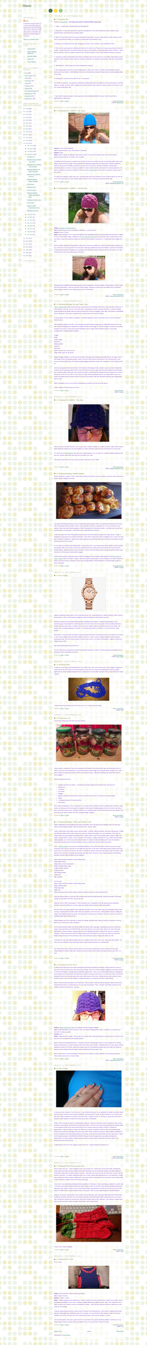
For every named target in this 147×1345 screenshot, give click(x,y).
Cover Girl (30, 59)
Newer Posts (58, 1331)
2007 (27, 255)
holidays (27, 86)
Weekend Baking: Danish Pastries (71, 474)
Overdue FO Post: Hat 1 (68, 965)
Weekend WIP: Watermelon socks (72, 1166)
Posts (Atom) (66, 1335)
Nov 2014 (30, 148)
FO (123, 183)
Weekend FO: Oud (66, 1259)
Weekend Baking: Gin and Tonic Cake (73, 304)
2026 (27, 108)
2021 (27, 123)
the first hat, (69, 453)
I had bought (93, 170)
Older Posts (120, 1331)
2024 (27, 114)
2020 (27, 126)
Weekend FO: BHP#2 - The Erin (71, 400)
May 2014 (30, 223)
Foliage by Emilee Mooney (68, 228)
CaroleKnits (64, 22)
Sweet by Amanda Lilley (67, 1027)
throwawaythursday (31, 91)
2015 (27, 140)
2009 (27, 250)
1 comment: (120, 390)
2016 (27, 137)
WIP (122, 710)
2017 (27, 134)
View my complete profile (31, 39)
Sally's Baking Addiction (31, 52)
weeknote (28, 96)
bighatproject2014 (115, 183)
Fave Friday (63, 576)
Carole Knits (31, 49)
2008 (27, 252)
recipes (121, 392)
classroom (28, 81)
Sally (27, 21)
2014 (27, 143)
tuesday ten (120, 102)
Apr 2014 (30, 226)
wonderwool (28, 98)
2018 (27, 131)
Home (89, 1331)
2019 (27, 129)
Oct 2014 (30, 151)
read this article (63, 846)
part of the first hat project (89, 236)
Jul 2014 (30, 217)
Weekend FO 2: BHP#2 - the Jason (72, 111)
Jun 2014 (30, 220)
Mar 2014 (30, 229)
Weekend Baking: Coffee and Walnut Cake (75, 822)
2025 (27, 111)
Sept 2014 (30, 154)
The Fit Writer (31, 62)
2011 (27, 244)
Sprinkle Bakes (32, 56)
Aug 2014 (30, 214)
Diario (26, 6)
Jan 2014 (30, 234)
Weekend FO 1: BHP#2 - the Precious (73, 188)
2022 (27, 120)
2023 (27, 117)
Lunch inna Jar (64, 718)
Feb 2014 (30, 231)
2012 (27, 241)
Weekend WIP (64, 665)
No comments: (119, 101)
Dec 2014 (30, 145)
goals (26, 83)
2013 (27, 238)
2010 (27, 247)
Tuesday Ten (63, 19)
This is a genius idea (60, 307)
